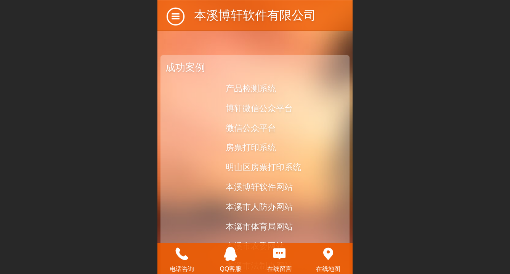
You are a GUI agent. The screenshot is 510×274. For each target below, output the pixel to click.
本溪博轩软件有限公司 (255, 15)
